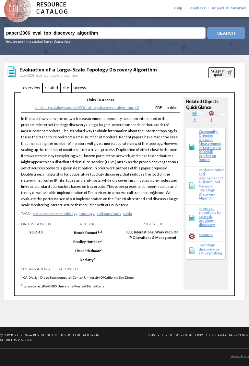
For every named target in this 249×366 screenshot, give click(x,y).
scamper (206, 235)
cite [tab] (66, 87)
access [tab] (80, 87)
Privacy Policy (240, 356)
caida (127, 214)
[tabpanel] (124, 194)
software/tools (109, 214)
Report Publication (229, 8)
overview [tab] (31, 87)
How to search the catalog (24, 41)
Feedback (197, 8)
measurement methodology (55, 214)
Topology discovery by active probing (210, 249)
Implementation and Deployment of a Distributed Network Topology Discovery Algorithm (211, 184)
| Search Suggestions (56, 41)
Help (178, 8)
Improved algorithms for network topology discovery (210, 217)
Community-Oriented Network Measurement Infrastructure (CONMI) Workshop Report (210, 146)
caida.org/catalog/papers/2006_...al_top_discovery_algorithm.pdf (87, 107)
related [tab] (51, 87)
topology (87, 214)
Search (226, 33)
